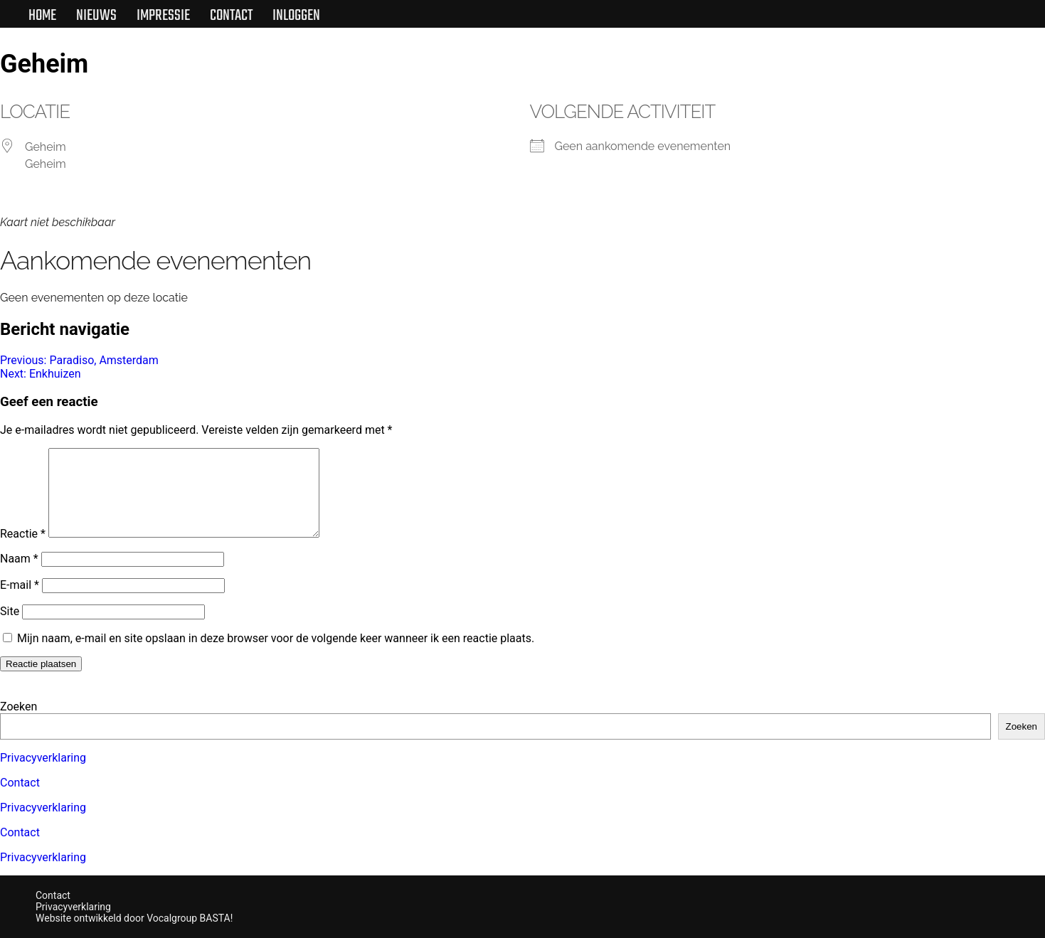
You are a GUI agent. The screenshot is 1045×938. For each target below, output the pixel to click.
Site (9, 628)
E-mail (19, 602)
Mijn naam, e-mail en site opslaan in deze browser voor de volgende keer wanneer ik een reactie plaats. (275, 655)
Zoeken (18, 706)
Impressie (163, 16)
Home (42, 16)
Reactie (23, 551)
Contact (231, 16)
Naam (19, 575)
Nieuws (96, 16)
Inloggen (296, 16)
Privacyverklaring (43, 757)
